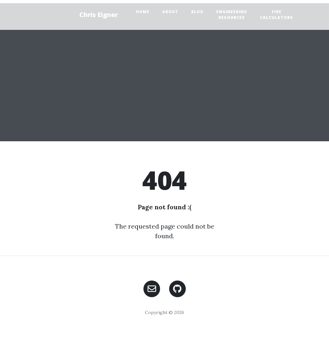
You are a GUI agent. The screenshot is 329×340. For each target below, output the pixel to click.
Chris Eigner (98, 14)
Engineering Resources (231, 14)
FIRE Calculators (276, 14)
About (170, 11)
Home (142, 11)
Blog (197, 11)
